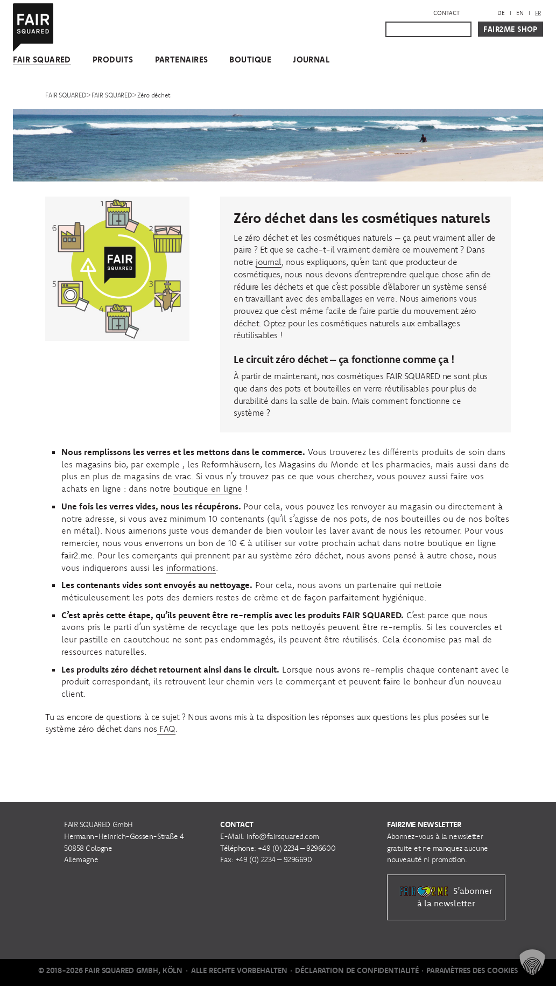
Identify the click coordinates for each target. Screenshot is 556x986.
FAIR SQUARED (42, 59)
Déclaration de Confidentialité (357, 970)
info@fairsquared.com (283, 836)
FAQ (166, 728)
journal (268, 261)
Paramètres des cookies (472, 970)
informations (191, 567)
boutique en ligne (207, 488)
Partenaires (181, 59)
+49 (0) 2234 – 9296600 (296, 848)
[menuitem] (501, 13)
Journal (311, 59)
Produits (113, 59)
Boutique (250, 59)
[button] (532, 962)
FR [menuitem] (538, 13)
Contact (446, 13)
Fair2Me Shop (510, 29)
